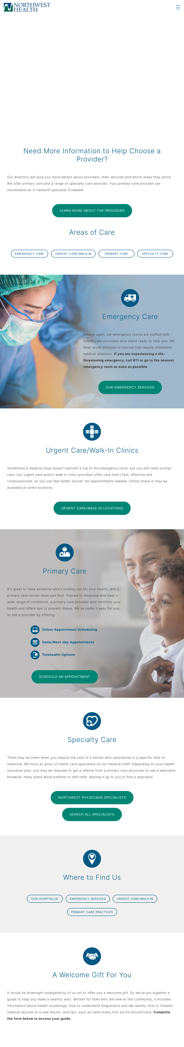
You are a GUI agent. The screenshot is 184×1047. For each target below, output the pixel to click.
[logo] (27, 7)
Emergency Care (29, 253)
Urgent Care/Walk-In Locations (92, 508)
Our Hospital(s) (45, 899)
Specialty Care (155, 253)
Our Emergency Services (130, 387)
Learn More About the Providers (92, 210)
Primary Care (116, 253)
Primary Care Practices (92, 912)
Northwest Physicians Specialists (92, 797)
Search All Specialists (92, 814)
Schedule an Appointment (64, 677)
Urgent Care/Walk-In (73, 253)
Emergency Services (88, 899)
